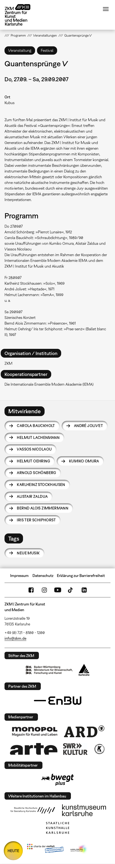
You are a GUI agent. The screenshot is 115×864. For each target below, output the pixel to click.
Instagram (44, 590)
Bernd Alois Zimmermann (42, 508)
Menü (105, 9)
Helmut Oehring (33, 461)
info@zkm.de (15, 638)
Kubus (9, 103)
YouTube (57, 590)
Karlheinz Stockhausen (41, 484)
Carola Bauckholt (36, 425)
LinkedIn (84, 590)
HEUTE (13, 851)
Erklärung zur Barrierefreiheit (81, 575)
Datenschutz (42, 575)
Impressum (19, 575)
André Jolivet (88, 425)
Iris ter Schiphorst (36, 520)
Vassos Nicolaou (34, 449)
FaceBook (31, 590)
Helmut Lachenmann (38, 437)
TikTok (71, 590)
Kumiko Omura (84, 461)
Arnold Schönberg (36, 472)
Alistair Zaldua (32, 496)
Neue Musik (28, 553)
